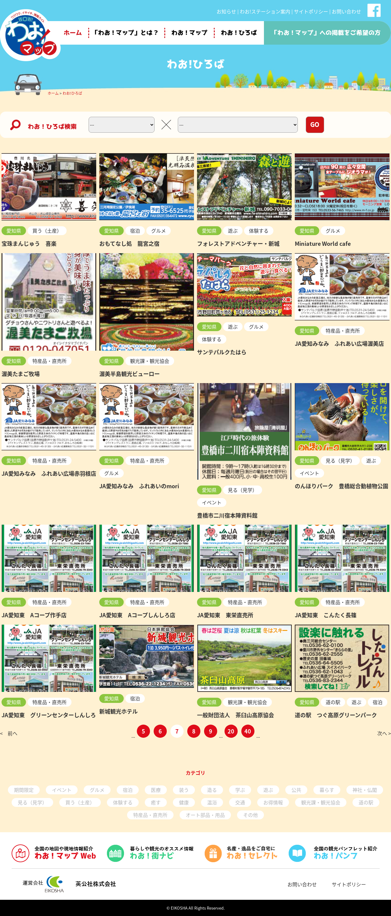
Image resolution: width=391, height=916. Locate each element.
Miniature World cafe (323, 243)
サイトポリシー (311, 11)
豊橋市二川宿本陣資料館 (227, 515)
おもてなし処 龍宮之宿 (129, 243)
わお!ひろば (72, 93)
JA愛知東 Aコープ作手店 (34, 615)
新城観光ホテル (118, 711)
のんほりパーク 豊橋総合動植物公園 (341, 486)
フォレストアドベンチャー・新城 (238, 243)
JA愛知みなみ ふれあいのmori (139, 486)
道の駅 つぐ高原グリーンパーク (336, 715)
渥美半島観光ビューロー (129, 374)
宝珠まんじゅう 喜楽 (29, 243)
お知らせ (226, 11)
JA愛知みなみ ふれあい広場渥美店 (339, 343)
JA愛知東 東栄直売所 (225, 615)
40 (247, 731)
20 (231, 731)
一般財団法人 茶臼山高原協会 (235, 715)
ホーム (53, 93)
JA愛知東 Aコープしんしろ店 (137, 615)
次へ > (384, 733)
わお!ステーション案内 (265, 11)
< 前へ (8, 733)
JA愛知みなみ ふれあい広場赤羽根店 (49, 473)
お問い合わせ (346, 11)
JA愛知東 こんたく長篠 (325, 615)
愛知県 (13, 230)
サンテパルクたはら (222, 352)
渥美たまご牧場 (21, 374)
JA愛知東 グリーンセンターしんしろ (49, 715)
